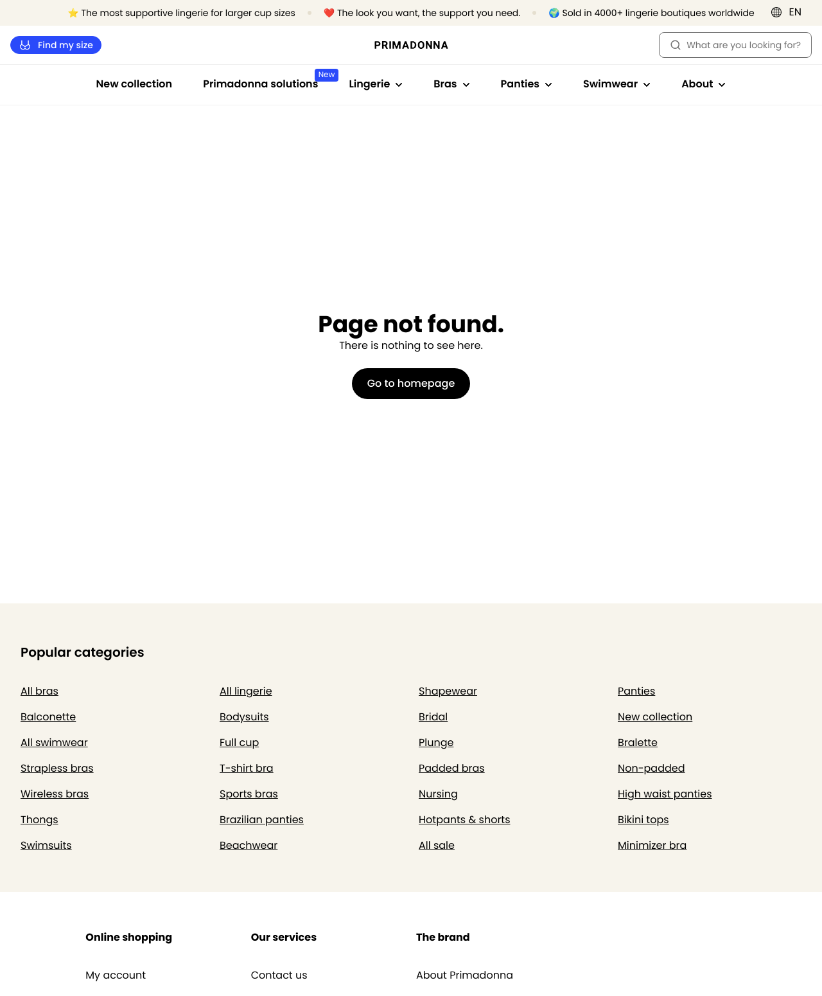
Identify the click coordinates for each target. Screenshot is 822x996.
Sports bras (249, 794)
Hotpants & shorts (465, 819)
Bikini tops (643, 819)
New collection (134, 83)
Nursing (438, 794)
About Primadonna (464, 975)
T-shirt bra (247, 768)
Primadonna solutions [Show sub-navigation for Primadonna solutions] (268, 80)
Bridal (433, 716)
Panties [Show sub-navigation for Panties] (526, 83)
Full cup (239, 742)
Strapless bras (57, 768)
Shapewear (448, 691)
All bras (39, 691)
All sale (437, 845)
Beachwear (248, 845)
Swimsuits (46, 845)
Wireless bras (55, 794)
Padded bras (452, 768)
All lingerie (246, 691)
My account (115, 975)
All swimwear (54, 742)
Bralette (638, 742)
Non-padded (651, 768)
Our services (284, 937)
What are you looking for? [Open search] (735, 45)
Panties (636, 691)
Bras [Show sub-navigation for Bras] (451, 83)
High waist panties (665, 794)
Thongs (39, 819)
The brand (443, 937)
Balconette (48, 716)
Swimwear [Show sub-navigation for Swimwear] (617, 83)
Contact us (279, 975)
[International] (790, 12)
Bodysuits (244, 716)
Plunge (436, 742)
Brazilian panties (262, 819)
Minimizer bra (652, 845)
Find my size (56, 45)
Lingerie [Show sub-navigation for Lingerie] (376, 83)
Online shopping (128, 937)
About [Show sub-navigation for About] (703, 83)
